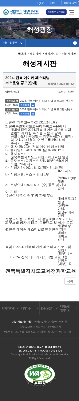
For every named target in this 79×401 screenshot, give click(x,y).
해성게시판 (10, 43)
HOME (53, 3)
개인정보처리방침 (22, 321)
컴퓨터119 (69, 332)
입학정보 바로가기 (56, 11)
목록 (70, 281)
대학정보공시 (54, 327)
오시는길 (19, 332)
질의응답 (30, 332)
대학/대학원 (8, 308)
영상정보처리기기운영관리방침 (50, 322)
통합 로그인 (70, 3)
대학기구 (26, 308)
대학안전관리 (55, 332)
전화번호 (8, 332)
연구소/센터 (47, 308)
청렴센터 (41, 332)
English (39, 3)
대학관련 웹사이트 (65, 308)
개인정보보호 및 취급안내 (31, 327)
